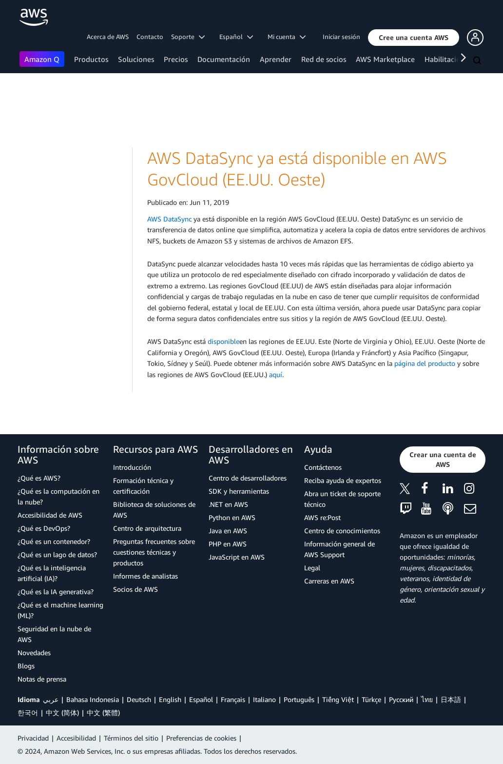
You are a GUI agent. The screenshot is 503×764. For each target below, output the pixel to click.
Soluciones (136, 59)
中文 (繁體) (103, 712)
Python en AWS (232, 517)
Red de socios (323, 59)
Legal (312, 567)
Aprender (275, 59)
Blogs (26, 666)
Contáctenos (323, 467)
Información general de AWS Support (339, 549)
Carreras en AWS (329, 581)
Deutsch (139, 699)
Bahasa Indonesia (92, 699)
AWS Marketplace (385, 59)
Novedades (34, 652)
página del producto (424, 363)
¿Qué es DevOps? (44, 528)
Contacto (149, 36)
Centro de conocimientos (342, 530)
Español (201, 699)
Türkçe (371, 699)
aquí (275, 374)
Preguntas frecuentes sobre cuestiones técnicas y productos (154, 552)
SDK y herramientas (239, 491)
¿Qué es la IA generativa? (56, 591)
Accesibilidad (76, 738)
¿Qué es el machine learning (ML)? (60, 610)
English (170, 699)
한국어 (28, 712)
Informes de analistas (145, 576)
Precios (176, 59)
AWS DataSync (169, 219)
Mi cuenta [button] (287, 36)
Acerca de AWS (108, 36)
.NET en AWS (228, 504)
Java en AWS (228, 530)
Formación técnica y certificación (143, 485)
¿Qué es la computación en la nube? (58, 496)
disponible (223, 341)
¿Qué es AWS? (39, 478)
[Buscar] (478, 61)
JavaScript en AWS (237, 557)
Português (299, 699)
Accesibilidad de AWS (50, 515)
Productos (91, 59)
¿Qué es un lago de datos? (57, 554)
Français (233, 699)
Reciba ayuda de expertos (342, 480)
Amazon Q (41, 59)
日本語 (451, 699)
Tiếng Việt (338, 699)
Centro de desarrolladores (248, 478)
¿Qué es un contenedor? (54, 541)
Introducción (132, 467)
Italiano (264, 699)
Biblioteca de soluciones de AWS (154, 509)
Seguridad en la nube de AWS (54, 633)
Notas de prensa (42, 679)
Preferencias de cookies (201, 738)
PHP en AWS (228, 544)
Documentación (223, 59)
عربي (50, 699)
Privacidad (33, 738)
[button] (413, 37)
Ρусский (401, 699)
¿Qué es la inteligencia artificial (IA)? (52, 573)
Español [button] (236, 36)
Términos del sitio (131, 738)
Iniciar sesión (341, 36)
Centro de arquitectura (147, 528)
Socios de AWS (135, 589)
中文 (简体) (62, 712)
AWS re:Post (322, 517)
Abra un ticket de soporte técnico (342, 498)
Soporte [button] (188, 36)
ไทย (427, 699)
